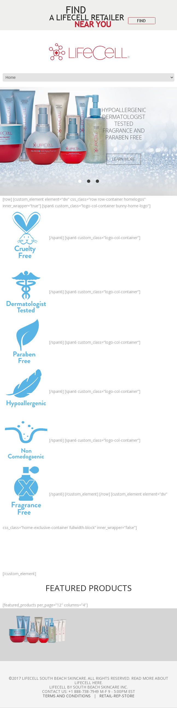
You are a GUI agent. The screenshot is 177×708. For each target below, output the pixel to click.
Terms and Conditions (67, 695)
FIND (141, 20)
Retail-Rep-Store (116, 695)
